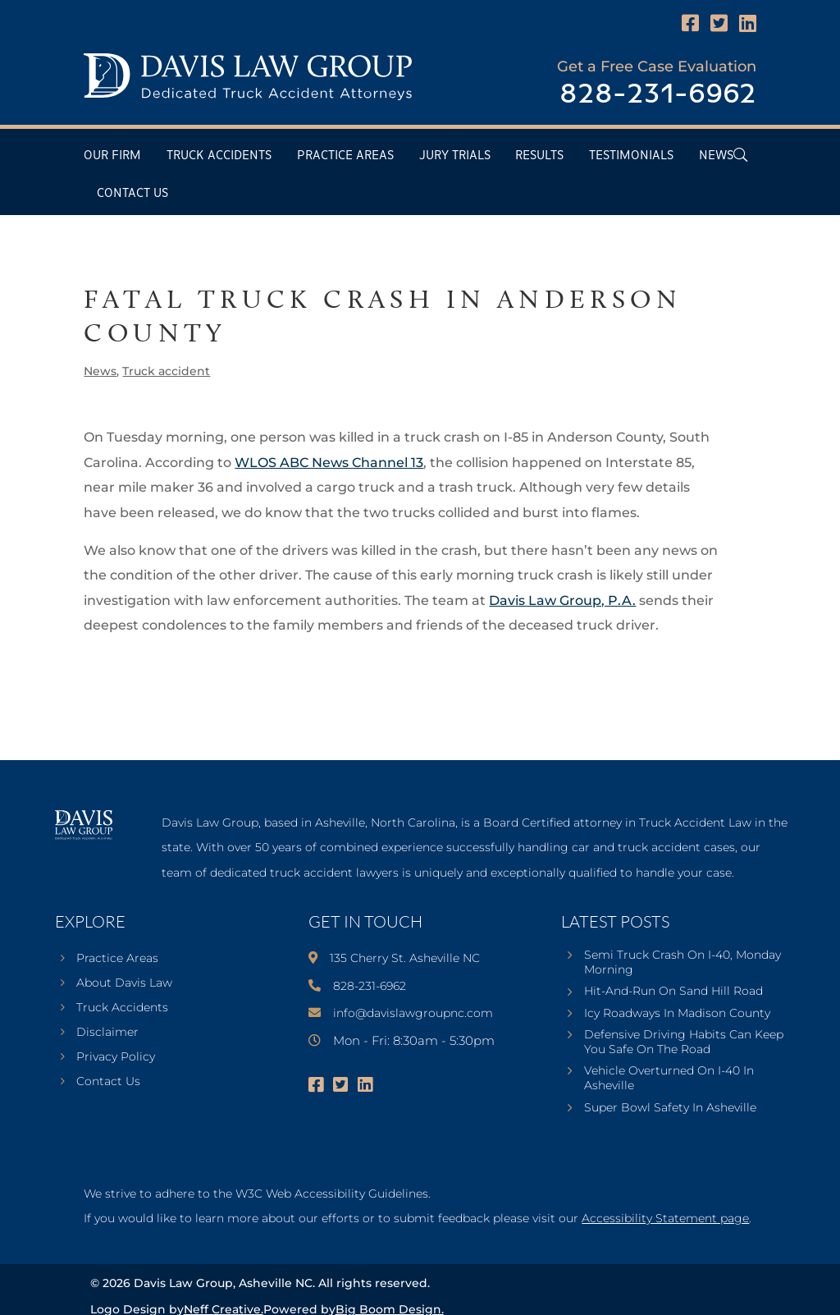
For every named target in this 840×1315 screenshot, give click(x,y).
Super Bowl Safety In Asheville (670, 1107)
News (716, 155)
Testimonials (631, 155)
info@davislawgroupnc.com (413, 1013)
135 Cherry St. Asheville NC (405, 958)
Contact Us (132, 193)
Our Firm (112, 155)
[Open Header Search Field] (740, 155)
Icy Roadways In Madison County (677, 1013)
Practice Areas (345, 155)
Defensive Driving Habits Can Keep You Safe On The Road (683, 1041)
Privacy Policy (115, 1057)
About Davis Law (124, 983)
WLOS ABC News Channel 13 (329, 462)
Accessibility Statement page (665, 1218)
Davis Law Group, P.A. (562, 600)
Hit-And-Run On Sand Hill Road (673, 990)
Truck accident (166, 371)
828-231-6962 (657, 94)
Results (539, 155)
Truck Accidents (219, 155)
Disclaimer (107, 1032)
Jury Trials (455, 155)
